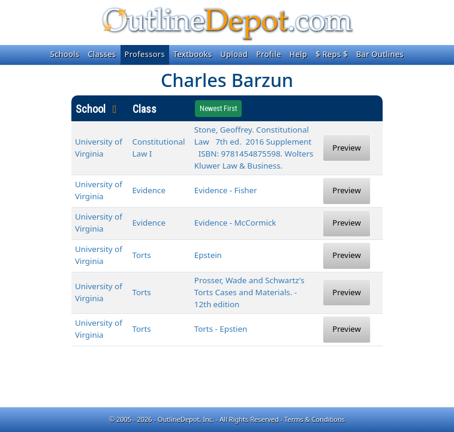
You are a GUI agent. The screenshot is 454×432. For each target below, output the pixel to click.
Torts (141, 255)
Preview (346, 147)
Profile (268, 54)
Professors (145, 54)
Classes (102, 54)
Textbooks (192, 54)
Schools (65, 54)
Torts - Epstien (220, 328)
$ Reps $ (331, 54)
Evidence (149, 190)
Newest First (218, 108)
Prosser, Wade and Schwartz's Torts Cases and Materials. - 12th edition (249, 292)
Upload (234, 54)
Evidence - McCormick (235, 222)
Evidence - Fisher (225, 190)
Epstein (208, 255)
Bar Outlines (380, 54)
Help (298, 54)
